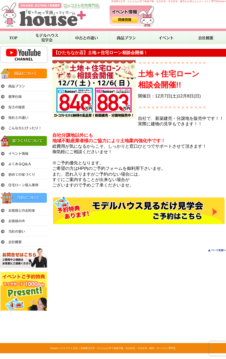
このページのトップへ (214, 250)
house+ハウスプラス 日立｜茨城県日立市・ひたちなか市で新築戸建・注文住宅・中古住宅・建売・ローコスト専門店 (113, 348)
